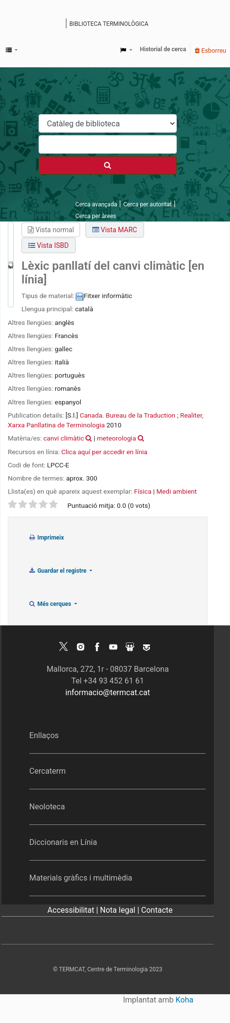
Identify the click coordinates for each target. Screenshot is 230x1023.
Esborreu (210, 50)
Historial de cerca (163, 49)
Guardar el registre (58, 570)
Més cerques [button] (50, 604)
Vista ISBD (48, 245)
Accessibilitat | (73, 910)
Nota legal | (120, 910)
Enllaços (44, 735)
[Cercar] (108, 165)
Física (142, 491)
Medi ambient (176, 491)
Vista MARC (114, 230)
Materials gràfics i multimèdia (80, 878)
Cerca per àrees (95, 216)
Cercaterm (47, 771)
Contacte (156, 910)
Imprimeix (46, 537)
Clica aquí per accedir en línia (104, 452)
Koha (184, 999)
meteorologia (116, 438)
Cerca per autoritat (148, 204)
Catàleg (64, 24)
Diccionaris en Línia (63, 842)
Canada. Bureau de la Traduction (127, 415)
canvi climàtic (63, 438)
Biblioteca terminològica (108, 23)
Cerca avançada (96, 204)
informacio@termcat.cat (107, 692)
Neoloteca (47, 806)
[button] (11, 50)
